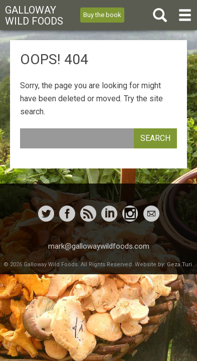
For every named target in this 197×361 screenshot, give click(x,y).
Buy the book (102, 15)
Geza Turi (179, 264)
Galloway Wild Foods (34, 15)
